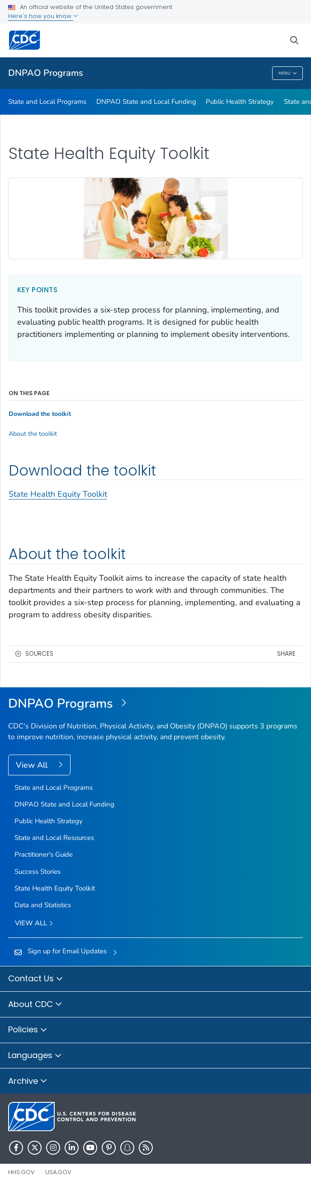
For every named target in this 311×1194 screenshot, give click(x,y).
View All (33, 765)
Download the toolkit (40, 414)
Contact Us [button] (35, 979)
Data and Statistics (42, 904)
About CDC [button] (35, 1004)
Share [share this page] (286, 653)
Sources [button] (39, 653)
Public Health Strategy (240, 101)
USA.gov (58, 1172)
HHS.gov (21, 1172)
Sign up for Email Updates (67, 951)
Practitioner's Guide (43, 854)
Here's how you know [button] (43, 16)
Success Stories (37, 871)
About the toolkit (33, 434)
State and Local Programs (47, 101)
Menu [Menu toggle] (287, 73)
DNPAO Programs (45, 73)
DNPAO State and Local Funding (146, 101)
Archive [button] (27, 1081)
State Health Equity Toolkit (58, 494)
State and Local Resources (54, 837)
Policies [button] (27, 1030)
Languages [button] (35, 1055)
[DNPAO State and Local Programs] (155, 704)
